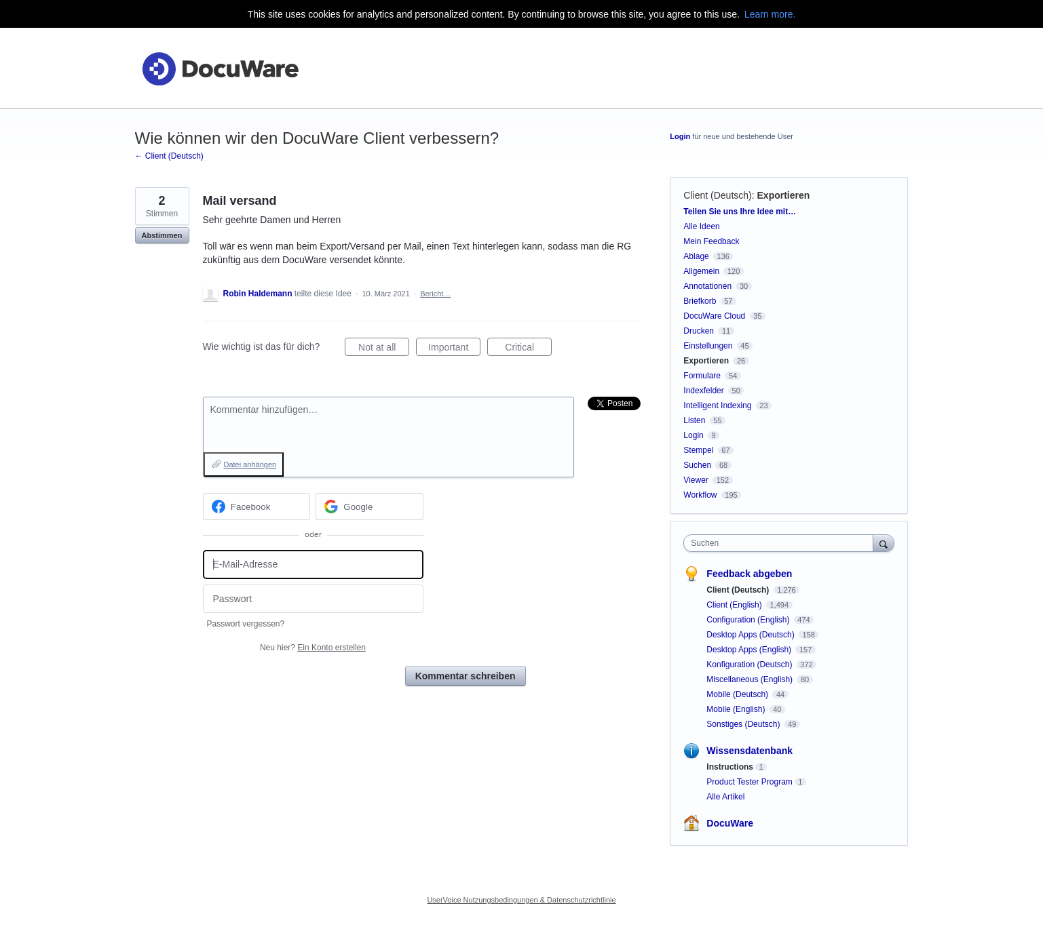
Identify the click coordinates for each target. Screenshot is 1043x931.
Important (454, 349)
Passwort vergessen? (246, 624)
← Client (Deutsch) (169, 156)
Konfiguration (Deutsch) (750, 664)
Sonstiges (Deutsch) (744, 724)
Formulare (702, 375)
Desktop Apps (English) (749, 649)
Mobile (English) (736, 709)
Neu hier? (313, 647)
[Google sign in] (369, 506)
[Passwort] (313, 599)
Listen (694, 420)
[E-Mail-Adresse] (313, 564)
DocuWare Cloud (714, 316)
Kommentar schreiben (465, 676)
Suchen (697, 465)
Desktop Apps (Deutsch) (751, 634)
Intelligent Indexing (717, 405)
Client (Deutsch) (717, 195)
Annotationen (707, 286)
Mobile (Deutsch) (738, 694)
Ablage (695, 256)
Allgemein (701, 271)
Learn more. (769, 14)
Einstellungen (707, 346)
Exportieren (783, 195)
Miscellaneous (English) (750, 679)
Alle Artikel (725, 796)
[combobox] (781, 543)
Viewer (695, 480)
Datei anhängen (250, 464)
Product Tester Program (749, 782)
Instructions (729, 767)
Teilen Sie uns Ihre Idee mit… (739, 211)
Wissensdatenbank (749, 750)
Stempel (698, 450)
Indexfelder (703, 390)
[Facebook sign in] (257, 506)
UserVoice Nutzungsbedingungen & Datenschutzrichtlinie (521, 900)
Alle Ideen (701, 226)
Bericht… (435, 294)
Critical (528, 349)
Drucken (698, 331)
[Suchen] (883, 542)
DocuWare (729, 823)
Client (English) (735, 605)
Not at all (383, 349)
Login (680, 136)
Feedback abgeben (749, 573)
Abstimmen (162, 235)
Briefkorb (699, 301)
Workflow (700, 495)
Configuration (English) (748, 620)
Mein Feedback (711, 241)
